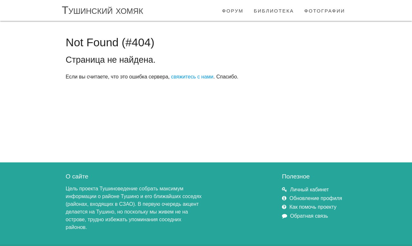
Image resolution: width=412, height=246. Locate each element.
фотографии (324, 10)
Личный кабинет (309, 189)
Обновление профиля (315, 198)
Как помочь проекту (312, 207)
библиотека (274, 10)
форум (233, 10)
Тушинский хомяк (102, 10)
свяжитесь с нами (192, 76)
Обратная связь (309, 216)
